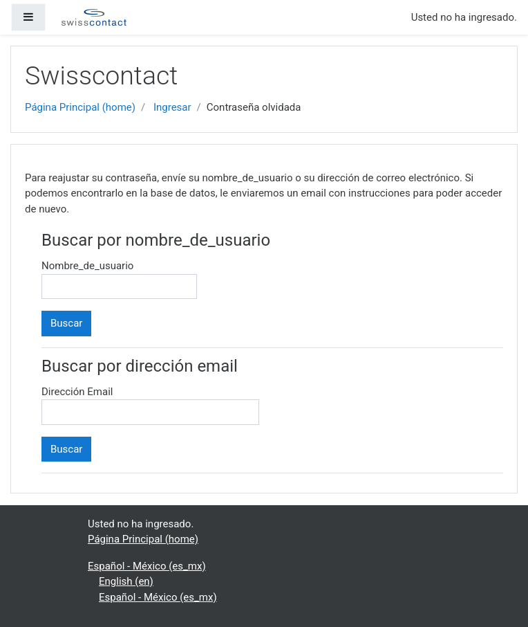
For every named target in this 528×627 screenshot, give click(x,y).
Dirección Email (77, 391)
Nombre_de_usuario (87, 266)
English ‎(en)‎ (126, 581)
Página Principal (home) (80, 107)
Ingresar (172, 107)
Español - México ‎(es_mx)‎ (147, 566)
